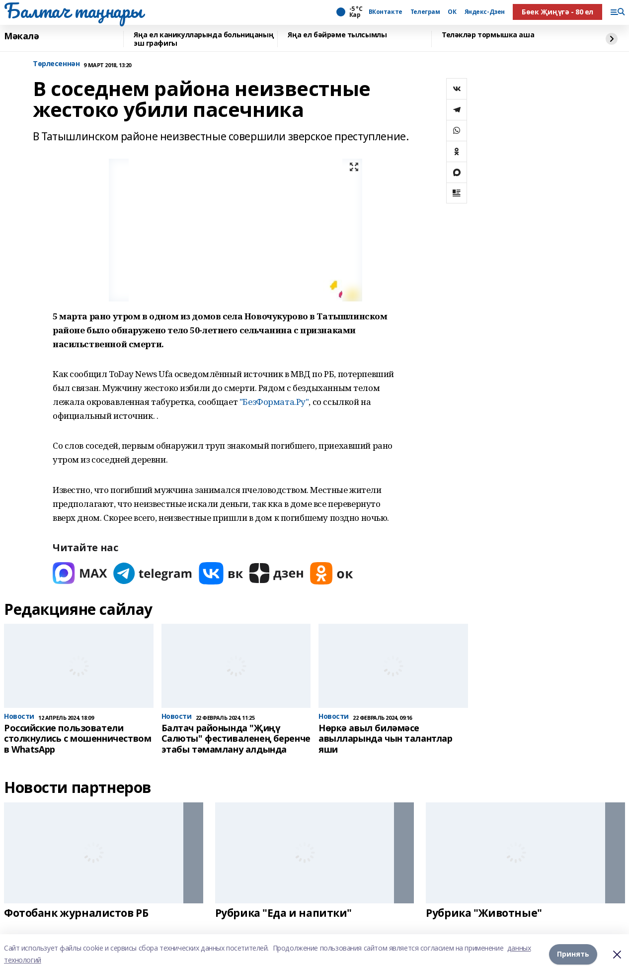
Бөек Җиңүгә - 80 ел (557, 11)
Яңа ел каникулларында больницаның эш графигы (204, 39)
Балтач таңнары (73, 10)
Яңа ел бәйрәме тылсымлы (337, 35)
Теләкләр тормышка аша (488, 35)
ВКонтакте (385, 12)
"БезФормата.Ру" (274, 401)
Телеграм (425, 12)
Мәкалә (21, 36)
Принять (573, 954)
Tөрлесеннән (56, 64)
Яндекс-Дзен (485, 12)
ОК (452, 12)
